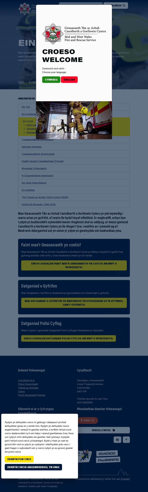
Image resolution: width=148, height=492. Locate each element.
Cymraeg (51, 79)
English (69, 79)
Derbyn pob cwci (19, 459)
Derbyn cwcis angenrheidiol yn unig (33, 467)
